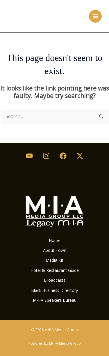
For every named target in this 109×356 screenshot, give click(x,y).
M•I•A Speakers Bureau (54, 300)
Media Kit (54, 260)
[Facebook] (63, 155)
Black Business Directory (54, 290)
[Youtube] (29, 155)
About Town (54, 250)
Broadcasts (54, 280)
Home (54, 240)
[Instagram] (46, 155)
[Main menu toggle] (95, 16)
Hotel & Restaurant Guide (55, 270)
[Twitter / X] (79, 155)
